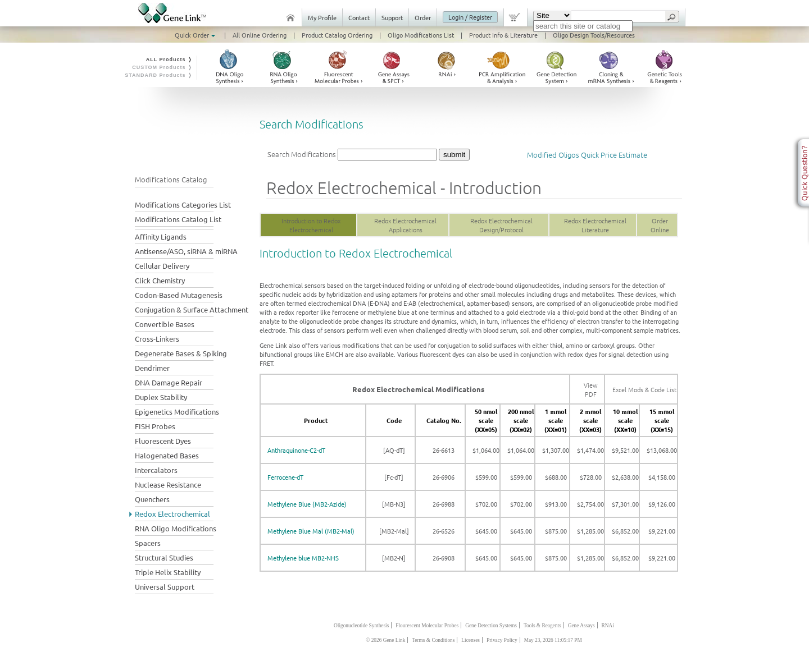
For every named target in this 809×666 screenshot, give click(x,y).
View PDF (591, 389)
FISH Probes (155, 426)
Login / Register (470, 16)
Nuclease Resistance (168, 484)
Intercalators (156, 470)
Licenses (470, 640)
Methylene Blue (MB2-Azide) (307, 503)
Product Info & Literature (503, 34)
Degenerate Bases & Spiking (181, 353)
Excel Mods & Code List (644, 389)
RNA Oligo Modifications (175, 528)
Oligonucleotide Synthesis (361, 625)
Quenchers (152, 499)
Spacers (148, 543)
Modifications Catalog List (178, 219)
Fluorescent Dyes (163, 440)
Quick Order (196, 34)
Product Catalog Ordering (337, 34)
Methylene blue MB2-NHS (303, 557)
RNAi (608, 625)
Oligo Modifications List (421, 34)
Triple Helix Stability (168, 572)
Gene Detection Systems (491, 625)
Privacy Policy (502, 640)
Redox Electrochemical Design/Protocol (501, 225)
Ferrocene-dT (285, 476)
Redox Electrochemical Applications (405, 225)
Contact (359, 17)
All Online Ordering (260, 34)
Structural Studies (164, 557)
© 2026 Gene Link (385, 640)
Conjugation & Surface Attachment (191, 309)
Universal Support (164, 586)
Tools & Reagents (542, 625)
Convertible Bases (164, 324)
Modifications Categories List (183, 204)
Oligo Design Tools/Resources (594, 34)
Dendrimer (152, 368)
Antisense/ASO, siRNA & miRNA (186, 251)
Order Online (660, 225)
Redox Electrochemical (172, 513)
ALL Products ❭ (169, 59)
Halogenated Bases (167, 455)
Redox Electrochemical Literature (595, 225)
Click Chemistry (160, 280)
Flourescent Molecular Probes (427, 625)
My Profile (322, 17)
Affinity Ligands (161, 236)
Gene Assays (581, 625)
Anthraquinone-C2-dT (296, 449)
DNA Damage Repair (168, 382)
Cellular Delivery (162, 265)
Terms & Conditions (433, 640)
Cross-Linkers (157, 338)
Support (392, 17)
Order (423, 17)
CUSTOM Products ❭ (162, 67)
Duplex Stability (161, 397)
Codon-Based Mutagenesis (178, 295)
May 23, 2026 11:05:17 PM (553, 640)
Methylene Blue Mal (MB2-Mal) (310, 530)
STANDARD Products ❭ (159, 75)
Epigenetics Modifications (177, 411)
